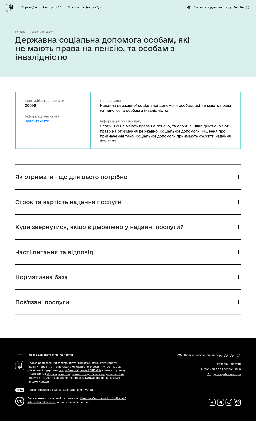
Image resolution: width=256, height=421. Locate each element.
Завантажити (37, 121)
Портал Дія (29, 7)
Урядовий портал (229, 363)
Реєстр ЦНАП (52, 7)
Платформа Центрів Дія (84, 7)
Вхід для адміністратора (224, 374)
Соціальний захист (42, 31)
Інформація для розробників (221, 369)
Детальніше (108, 140)
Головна (20, 31)
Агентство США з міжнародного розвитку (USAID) (82, 366)
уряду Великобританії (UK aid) (80, 370)
